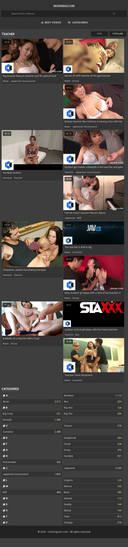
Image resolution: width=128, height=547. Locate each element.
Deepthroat (93, 438)
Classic (93, 425)
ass (77, 334)
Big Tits (93, 413)
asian (6, 81)
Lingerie (93, 480)
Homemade (31, 462)
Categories (78, 22)
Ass (93, 401)
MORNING (64, 6)
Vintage (93, 522)
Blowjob (31, 419)
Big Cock (31, 413)
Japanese (93, 468)
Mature (93, 486)
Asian (31, 401)
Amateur (93, 395)
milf (79, 218)
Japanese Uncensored (31, 474)
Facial (93, 444)
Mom (93, 492)
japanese (70, 218)
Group (93, 450)
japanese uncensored (23, 81)
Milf (31, 492)
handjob (7, 178)
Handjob (93, 456)
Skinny (93, 510)
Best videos (51, 22)
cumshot (77, 252)
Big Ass (93, 407)
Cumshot (31, 431)
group (75, 81)
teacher (18, 178)
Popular (118, 33)
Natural (93, 498)
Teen (93, 516)
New (99, 33)
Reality (93, 504)
